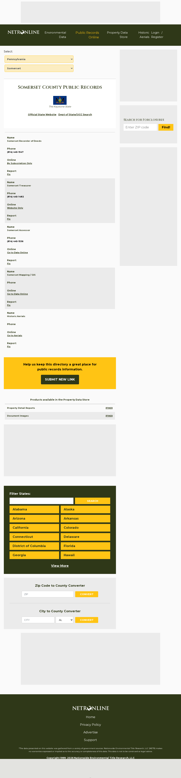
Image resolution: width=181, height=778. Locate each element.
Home (90, 717)
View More (60, 566)
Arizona (19, 518)
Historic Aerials (143, 35)
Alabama (20, 509)
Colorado (71, 527)
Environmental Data (55, 35)
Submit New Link (60, 379)
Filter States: (20, 494)
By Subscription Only (19, 163)
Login (155, 32)
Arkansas (71, 518)
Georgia (19, 555)
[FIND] (109, 408)
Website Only (15, 208)
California (21, 527)
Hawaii (69, 555)
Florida (69, 546)
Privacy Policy (90, 725)
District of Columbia (29, 546)
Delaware (71, 537)
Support (90, 740)
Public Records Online (87, 35)
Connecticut (23, 537)
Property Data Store (117, 35)
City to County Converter (60, 611)
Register (157, 37)
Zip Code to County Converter (60, 585)
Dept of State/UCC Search (75, 114)
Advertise (90, 732)
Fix (9, 174)
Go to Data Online (17, 252)
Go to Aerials (14, 335)
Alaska (69, 509)
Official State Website (42, 114)
